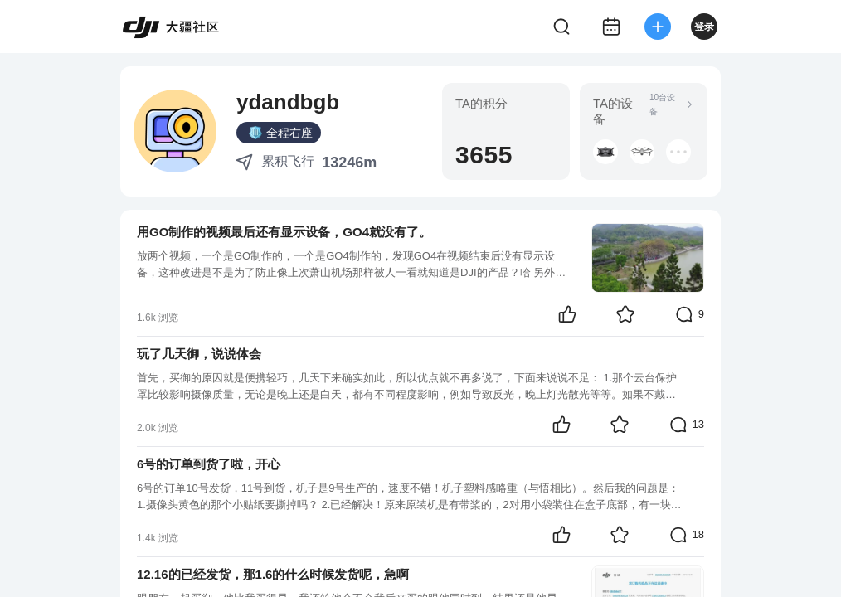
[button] (605, 151)
